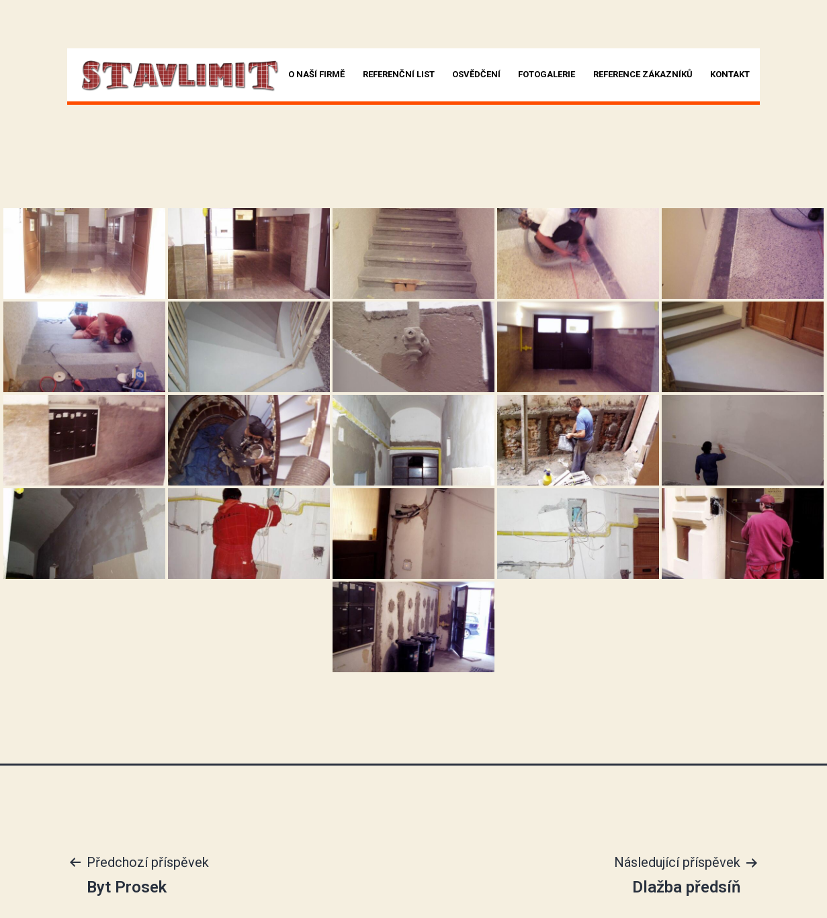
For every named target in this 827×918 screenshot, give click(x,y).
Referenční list (399, 74)
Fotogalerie (546, 74)
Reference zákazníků (643, 74)
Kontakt (730, 74)
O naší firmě (316, 74)
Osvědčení (476, 74)
